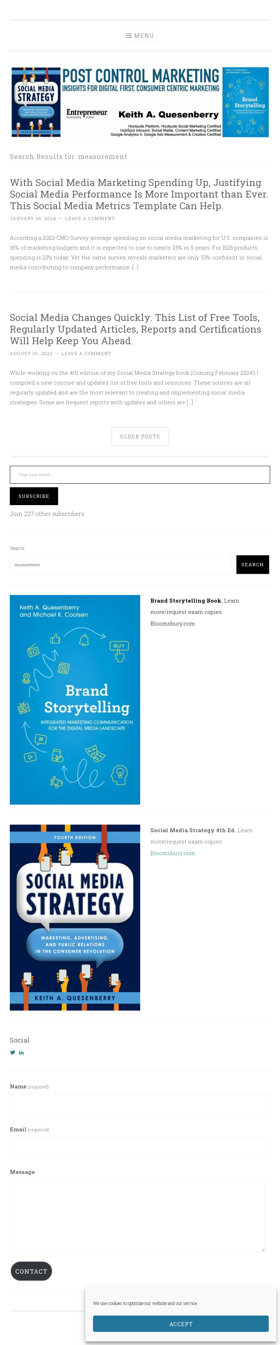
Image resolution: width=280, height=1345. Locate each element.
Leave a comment (90, 218)
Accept (181, 1324)
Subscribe (34, 496)
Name (29, 1086)
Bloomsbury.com (172, 623)
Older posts (140, 436)
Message (22, 1171)
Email (29, 1129)
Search (17, 548)
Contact (31, 1271)
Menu (144, 35)
